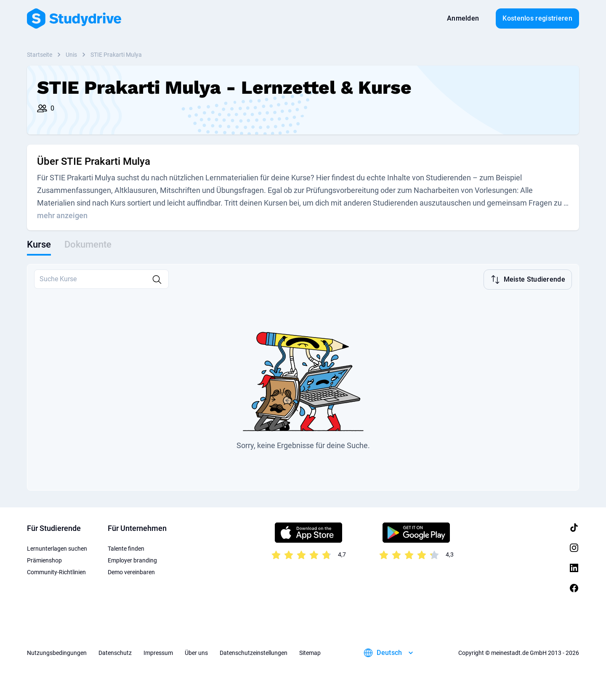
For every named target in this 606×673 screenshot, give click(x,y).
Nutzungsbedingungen (57, 652)
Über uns (196, 652)
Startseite (39, 54)
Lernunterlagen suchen (57, 547)
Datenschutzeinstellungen (253, 652)
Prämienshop (44, 559)
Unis (71, 54)
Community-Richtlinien (56, 571)
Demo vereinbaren (131, 571)
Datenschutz (115, 652)
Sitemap (310, 652)
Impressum (158, 652)
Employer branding (132, 559)
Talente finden (126, 547)
